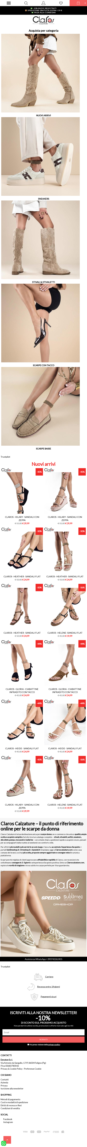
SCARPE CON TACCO (43, 365)
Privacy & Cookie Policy (11, 1068)
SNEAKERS (43, 198)
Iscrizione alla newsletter (12, 1088)
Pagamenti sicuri (48, 996)
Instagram (8, 1122)
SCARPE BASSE (43, 448)
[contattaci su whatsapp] (3, 1143)
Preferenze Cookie (32, 1068)
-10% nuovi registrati (43, 8)
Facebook (7, 1119)
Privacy (4, 1085)
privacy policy (54, 1044)
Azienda (4, 1082)
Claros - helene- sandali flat (64, 632)
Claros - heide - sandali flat (22, 748)
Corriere (49, 976)
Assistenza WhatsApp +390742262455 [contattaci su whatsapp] (43, 959)
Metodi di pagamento (10, 1099)
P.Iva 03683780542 (10, 1066)
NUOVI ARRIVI (43, 115)
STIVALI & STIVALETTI (43, 282)
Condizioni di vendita (10, 1108)
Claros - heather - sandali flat (22, 576)
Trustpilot (5, 456)
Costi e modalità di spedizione (14, 1102)
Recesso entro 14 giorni (48, 986)
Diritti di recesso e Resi (11, 1105)
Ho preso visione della (44, 1044)
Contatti (5, 1079)
